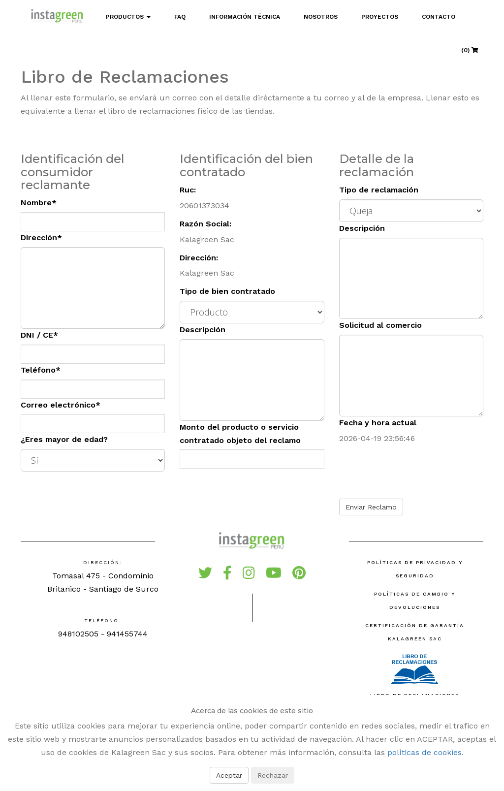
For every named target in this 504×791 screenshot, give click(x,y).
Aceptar (229, 775)
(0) (469, 50)
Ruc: (188, 189)
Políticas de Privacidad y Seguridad (415, 569)
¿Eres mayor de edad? (64, 439)
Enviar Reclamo (371, 507)
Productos (128, 16)
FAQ (180, 16)
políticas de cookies (424, 752)
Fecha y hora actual (377, 422)
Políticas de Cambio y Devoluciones (414, 600)
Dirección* (41, 237)
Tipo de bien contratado (227, 291)
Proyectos (379, 16)
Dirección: (199, 257)
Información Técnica (244, 16)
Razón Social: (205, 223)
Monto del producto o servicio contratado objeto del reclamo (240, 433)
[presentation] (414, 472)
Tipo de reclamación (378, 189)
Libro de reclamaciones (414, 674)
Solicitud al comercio (380, 325)
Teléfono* (41, 370)
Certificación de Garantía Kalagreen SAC (414, 632)
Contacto (438, 16)
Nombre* (39, 202)
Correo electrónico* (60, 405)
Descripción (202, 329)
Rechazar (272, 775)
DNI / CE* (39, 335)
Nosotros (321, 16)
